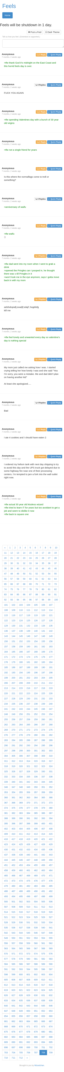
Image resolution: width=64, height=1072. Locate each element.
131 (21, 625)
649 (21, 1011)
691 (21, 1042)
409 (6, 834)
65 (5, 584)
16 (36, 553)
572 (21, 953)
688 (50, 1037)
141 (43, 631)
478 (50, 881)
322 (35, 766)
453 (21, 865)
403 (13, 829)
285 (21, 740)
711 (13, 1058)
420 (35, 839)
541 (50, 927)
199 (6, 678)
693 (35, 1042)
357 (35, 792)
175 (35, 657)
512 (43, 907)
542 (6, 933)
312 (13, 761)
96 (30, 599)
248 (6, 714)
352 (50, 787)
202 (28, 678)
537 (21, 927)
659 (43, 1016)
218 (43, 688)
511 (35, 907)
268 (50, 724)
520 (50, 912)
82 (55, 589)
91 (55, 594)
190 (43, 667)
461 (28, 870)
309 (43, 756)
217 (35, 688)
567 (35, 948)
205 (50, 678)
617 (43, 985)
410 (13, 834)
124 (21, 620)
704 (13, 1052)
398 (28, 823)
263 (13, 724)
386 (43, 813)
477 (43, 881)
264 (21, 724)
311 (6, 761)
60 (30, 579)
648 (13, 1011)
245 (35, 709)
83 (5, 594)
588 (35, 964)
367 (6, 802)
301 (35, 750)
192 (6, 672)
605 (6, 979)
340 (13, 782)
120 (43, 615)
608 (28, 979)
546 (35, 933)
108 (6, 610)
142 (50, 631)
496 (28, 896)
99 (49, 599)
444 (6, 860)
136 (6, 631)
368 (13, 802)
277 (13, 735)
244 (28, 709)
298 (13, 750)
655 (13, 1016)
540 (43, 927)
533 (43, 922)
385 (35, 813)
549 (6, 938)
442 (43, 855)
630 (35, 995)
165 (13, 652)
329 (35, 771)
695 (50, 1042)
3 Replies (40, 256)
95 (24, 599)
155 (43, 641)
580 (28, 959)
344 (43, 782)
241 (6, 709)
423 (6, 844)
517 (28, 912)
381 (6, 813)
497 (35, 896)
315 (35, 761)
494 (13, 896)
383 (21, 813)
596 (43, 969)
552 (28, 938)
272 (28, 730)
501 (13, 901)
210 (35, 683)
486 (6, 891)
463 (43, 870)
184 (50, 662)
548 (50, 933)
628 (21, 995)
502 (21, 901)
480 (13, 886)
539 (35, 927)
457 (50, 865)
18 (49, 553)
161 (35, 646)
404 (21, 829)
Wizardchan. (39, 1065)
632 (50, 995)
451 (6, 865)
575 (43, 953)
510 (28, 907)
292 (21, 745)
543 (13, 933)
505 (43, 901)
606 (13, 979)
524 (28, 917)
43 (36, 568)
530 (21, 922)
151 (13, 641)
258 (28, 719)
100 (56, 599)
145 (21, 636)
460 (21, 870)
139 (28, 631)
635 (21, 1000)
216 (28, 688)
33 (30, 563)
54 (49, 573)
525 (35, 917)
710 (6, 1058)
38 (5, 568)
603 (43, 974)
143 (6, 636)
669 (13, 1026)
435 (43, 849)
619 (6, 990)
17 (43, 553)
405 (28, 829)
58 (18, 579)
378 (35, 808)
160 (28, 646)
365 (43, 797)
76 (18, 589)
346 (6, 787)
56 (5, 579)
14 (24, 553)
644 (35, 1005)
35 (43, 563)
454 (28, 865)
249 (13, 714)
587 (28, 964)
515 (13, 912)
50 (24, 573)
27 (49, 558)
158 (13, 646)
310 (50, 756)
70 (36, 584)
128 (50, 620)
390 (21, 818)
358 (43, 792)
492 (50, 891)
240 (50, 704)
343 (35, 782)
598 (6, 974)
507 (6, 907)
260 (43, 719)
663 (21, 1021)
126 (35, 620)
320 (21, 766)
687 (43, 1037)
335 (28, 776)
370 (28, 802)
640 (6, 1005)
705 (21, 1052)
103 (21, 605)
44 (43, 568)
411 (21, 834)
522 (13, 917)
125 (28, 620)
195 (28, 672)
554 (43, 938)
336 (35, 776)
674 (50, 1026)
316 (43, 761)
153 (28, 641)
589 (43, 964)
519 (43, 912)
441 (35, 855)
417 (13, 839)
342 (28, 782)
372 (43, 802)
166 (21, 652)
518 (35, 912)
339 (6, 782)
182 (35, 662)
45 (49, 568)
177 (50, 657)
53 (43, 573)
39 (11, 568)
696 (6, 1047)
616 (35, 985)
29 (5, 563)
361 (13, 797)
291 (13, 745)
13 (18, 553)
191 (50, 667)
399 (35, 823)
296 (50, 745)
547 (43, 933)
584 (6, 964)
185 (6, 667)
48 (11, 573)
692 (28, 1042)
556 (6, 943)
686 (35, 1037)
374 (6, 808)
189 (35, 667)
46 (55, 568)
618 (50, 985)
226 (50, 693)
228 (13, 698)
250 (21, 714)
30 (11, 563)
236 (21, 704)
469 (35, 875)
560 (35, 943)
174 (28, 657)
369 (21, 802)
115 (6, 615)
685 (28, 1037)
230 (28, 698)
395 (6, 823)
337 (43, 776)
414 (43, 834)
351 (43, 787)
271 (21, 730)
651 (35, 1011)
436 (50, 849)
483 (35, 886)
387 (50, 813)
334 (21, 776)
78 (30, 589)
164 (6, 652)
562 (50, 943)
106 (43, 605)
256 (13, 719)
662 (13, 1021)
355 (21, 792)
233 (50, 698)
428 (43, 844)
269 (6, 730)
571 (13, 953)
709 (50, 1052)
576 (50, 953)
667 (50, 1021)
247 (50, 709)
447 (28, 860)
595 (35, 969)
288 (43, 740)
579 (21, 959)
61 (36, 579)
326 (13, 771)
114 (50, 610)
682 (6, 1037)
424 (13, 844)
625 (50, 990)
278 (21, 735)
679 (35, 1032)
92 (5, 599)
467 (21, 875)
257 (21, 719)
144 (13, 636)
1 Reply (41, 55)
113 (43, 610)
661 (6, 1021)
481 (21, 886)
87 (30, 594)
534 (50, 922)
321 (28, 766)
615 (28, 985)
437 (6, 855)
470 (43, 875)
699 (28, 1047)
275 (50, 730)
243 (21, 709)
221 (13, 693)
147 (35, 636)
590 (50, 964)
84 (11, 594)
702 (50, 1047)
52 (36, 573)
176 (43, 657)
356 (28, 792)
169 (43, 652)
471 (50, 875)
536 (13, 927)
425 (21, 844)
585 (13, 964)
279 (28, 735)
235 (13, 704)
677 (21, 1032)
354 (13, 792)
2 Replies (40, 299)
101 (6, 605)
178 (6, 662)
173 (21, 657)
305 (13, 756)
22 (18, 558)
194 (21, 672)
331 (50, 771)
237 (28, 704)
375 (13, 808)
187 (21, 667)
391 (28, 818)
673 (43, 1026)
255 (6, 719)
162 (43, 646)
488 (21, 891)
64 (55, 579)
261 (50, 719)
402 (6, 829)
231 (35, 698)
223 (28, 693)
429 (50, 844)
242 (13, 709)
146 (28, 636)
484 (43, 886)
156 (50, 641)
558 (21, 943)
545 (28, 933)
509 (21, 907)
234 (6, 704)
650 (28, 1011)
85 (18, 594)
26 (43, 558)
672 (35, 1026)
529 (13, 922)
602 (35, 974)
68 (24, 584)
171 (6, 657)
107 (50, 605)
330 (43, 771)
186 (13, 667)
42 (30, 568)
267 (43, 724)
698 (21, 1047)
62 (43, 579)
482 (28, 886)
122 (6, 620)
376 (21, 808)
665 (35, 1021)
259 (35, 719)
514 (6, 912)
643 (28, 1005)
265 (28, 724)
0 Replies (40, 85)
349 (28, 787)
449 (43, 860)
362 (21, 797)
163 (50, 646)
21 (11, 558)
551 (21, 938)
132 (28, 625)
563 (6, 948)
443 (50, 855)
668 (6, 1026)
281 (43, 735)
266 (35, 724)
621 (21, 990)
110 (21, 610)
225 (43, 693)
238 (35, 704)
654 (6, 1016)
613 (13, 985)
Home (7, 15)
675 (6, 1032)
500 (6, 901)
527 (50, 917)
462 (35, 870)
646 (50, 1005)
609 (35, 979)
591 (6, 969)
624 (43, 990)
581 (35, 959)
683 (13, 1037)
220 (6, 693)
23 (24, 558)
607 (21, 979)
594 (28, 969)
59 (24, 579)
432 (21, 849)
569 (50, 948)
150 (6, 641)
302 (43, 750)
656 (21, 1016)
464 (50, 870)
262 (6, 724)
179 (13, 662)
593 (21, 969)
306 (21, 756)
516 (21, 912)
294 (35, 745)
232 (43, 698)
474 (21, 881)
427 (35, 844)
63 (49, 579)
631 (43, 995)
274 (43, 730)
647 (6, 1011)
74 (5, 589)
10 (56, 547)
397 (21, 823)
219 (50, 688)
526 (43, 917)
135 (50, 625)
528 (6, 922)
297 (6, 750)
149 (50, 636)
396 (13, 823)
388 (6, 818)
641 (13, 1005)
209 (28, 683)
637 (35, 1000)
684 (21, 1037)
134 (43, 625)
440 (28, 855)
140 (35, 631)
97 (36, 599)
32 (24, 563)
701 (43, 1047)
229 (21, 698)
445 (13, 860)
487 (13, 891)
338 (50, 776)
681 (50, 1032)
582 (43, 959)
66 (11, 584)
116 (13, 615)
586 (21, 964)
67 (18, 584)
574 (35, 953)
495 (21, 896)
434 (35, 849)
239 (43, 704)
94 (18, 599)
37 (55, 563)
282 (50, 735)
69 (30, 584)
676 (13, 1032)
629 (28, 995)
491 (43, 891)
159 (21, 646)
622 (28, 990)
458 (6, 870)
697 (13, 1047)
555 (50, 938)
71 (43, 584)
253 (43, 714)
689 (6, 1042)
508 (13, 907)
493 (6, 896)
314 (28, 761)
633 (6, 1000)
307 (28, 756)
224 (35, 693)
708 (43, 1052)
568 (43, 948)
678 (28, 1032)
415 (50, 834)
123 (13, 620)
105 (35, 605)
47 (5, 573)
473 (13, 881)
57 (11, 579)
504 (35, 901)
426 (28, 844)
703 (6, 1052)
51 (30, 573)
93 (11, 599)
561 (43, 943)
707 (35, 1052)
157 (6, 646)
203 (35, 678)
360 (6, 797)
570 (6, 953)
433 (28, 849)
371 (35, 802)
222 (21, 693)
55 (55, 573)
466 (13, 875)
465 (6, 875)
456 (43, 865)
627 (13, 995)
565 (21, 948)
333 (13, 776)
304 (6, 756)
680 (43, 1032)
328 (28, 771)
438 (13, 855)
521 (6, 917)
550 (13, 938)
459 (13, 870)
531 (28, 922)
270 (13, 730)
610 (43, 979)
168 (35, 652)
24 (30, 558)
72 (49, 584)
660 (50, 1016)
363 (28, 797)
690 (13, 1042)
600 (21, 974)
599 (13, 974)
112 (35, 610)
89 (43, 594)
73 (55, 584)
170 (50, 652)
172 (13, 657)
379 (43, 808)
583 (50, 959)
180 (21, 662)
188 (28, 667)
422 (50, 839)
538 (28, 927)
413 (35, 834)
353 (6, 792)
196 (35, 672)
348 (21, 787)
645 (43, 1005)
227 (6, 698)
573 (28, 953)
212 (50, 683)
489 (28, 891)
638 (43, 1000)
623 (35, 990)
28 (55, 558)
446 (21, 860)
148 (43, 636)
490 (35, 891)
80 (43, 589)
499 (50, 896)
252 (35, 714)
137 (13, 631)
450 (50, 860)
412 (28, 834)
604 (50, 974)
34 (36, 563)
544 (21, 933)
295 (43, 745)
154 (35, 641)
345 (50, 782)
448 (35, 860)
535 (6, 927)
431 (13, 849)
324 (50, 766)
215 (21, 688)
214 (13, 688)
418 (21, 839)
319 (13, 766)
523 (21, 917)
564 (13, 948)
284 (13, 740)
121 (50, 615)
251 (28, 714)
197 (43, 672)
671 (28, 1026)
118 (28, 615)
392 (35, 818)
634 (13, 1000)
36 (49, 563)
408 (50, 829)
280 (35, 735)
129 (6, 625)
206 (6, 683)
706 (28, 1052)
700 (35, 1047)
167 (28, 652)
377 (28, 808)
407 (43, 829)
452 (13, 865)
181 (28, 662)
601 (28, 974)
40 (18, 568)
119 (35, 615)
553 (35, 938)
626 (6, 995)
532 (35, 922)
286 (28, 740)
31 (18, 563)
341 (21, 782)
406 (35, 829)
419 (28, 839)
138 (21, 631)
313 (21, 761)
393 (43, 818)
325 (6, 771)
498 (43, 896)
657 (28, 1016)
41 (24, 568)
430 (6, 849)
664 (28, 1021)
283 (6, 740)
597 (50, 969)
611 (50, 979)
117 (21, 615)
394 (50, 818)
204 (43, 678)
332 (6, 776)
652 (43, 1011)
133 (35, 625)
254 (50, 714)
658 (35, 1016)
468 (28, 875)
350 (35, 787)
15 (30, 553)
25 (36, 558)
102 (13, 605)
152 (21, 641)
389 (13, 818)
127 (43, 620)
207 (13, 683)
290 (6, 745)
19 (55, 553)
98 (43, 599)
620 (13, 990)
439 (21, 855)
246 (43, 709)
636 (28, 1000)
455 (35, 865)
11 (5, 553)
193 (13, 672)
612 (6, 985)
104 (28, 605)
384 (28, 813)
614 (21, 985)
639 (50, 1000)
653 (50, 1011)
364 (35, 797)
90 (49, 594)
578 (13, 959)
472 (6, 881)
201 (21, 678)
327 (21, 771)
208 (21, 683)
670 (21, 1026)
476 (35, 881)
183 (43, 662)
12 (11, 553)
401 (50, 823)
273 (35, 730)
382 (13, 813)
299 (21, 750)
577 (6, 959)
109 (13, 610)
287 (35, 740)
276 (6, 735)
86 (24, 594)
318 (6, 766)
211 (43, 683)
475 (28, 881)
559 (28, 943)
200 (13, 678)
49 (18, 573)
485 (50, 886)
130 (13, 625)
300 (28, 750)
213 (6, 688)
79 (36, 589)
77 (24, 589)
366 (50, 797)
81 (49, 589)
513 (50, 907)
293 (28, 745)
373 (50, 802)
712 (21, 1058)
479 (6, 886)
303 (50, 750)
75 (11, 589)
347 (13, 787)
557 (13, 943)
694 (43, 1042)
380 (50, 808)
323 (43, 766)
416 (6, 839)
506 (50, 901)
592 (13, 969)
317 (50, 761)
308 (35, 756)
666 (43, 1021)
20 (5, 558)
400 (43, 823)
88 (36, 594)
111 (28, 610)
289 (50, 740)
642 (21, 1005)
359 (50, 792)
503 (28, 901)
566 (28, 948)
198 (50, 672)
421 (43, 839)
